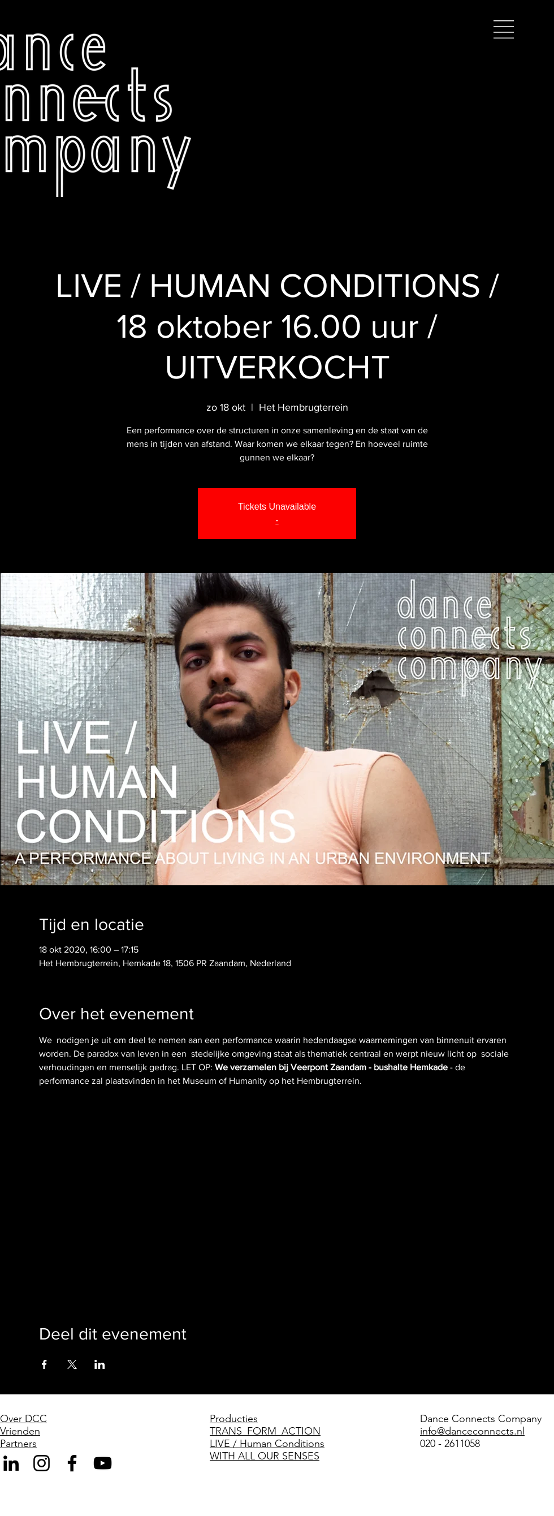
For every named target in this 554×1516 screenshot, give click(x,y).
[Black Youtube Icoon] (103, 1463)
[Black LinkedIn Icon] (11, 1463)
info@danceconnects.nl (472, 1431)
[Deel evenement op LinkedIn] (99, 1364)
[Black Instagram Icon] (42, 1463)
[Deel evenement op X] (72, 1364)
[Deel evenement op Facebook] (44, 1364)
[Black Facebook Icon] (72, 1463)
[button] (504, 29)
